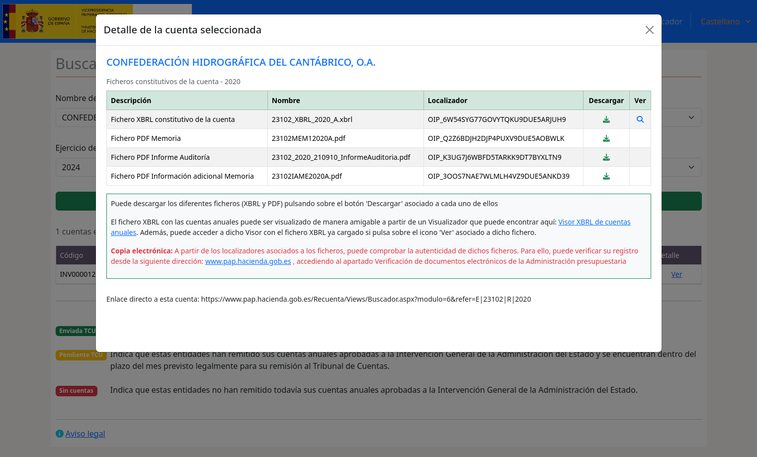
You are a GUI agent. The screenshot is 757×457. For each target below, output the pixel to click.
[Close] (650, 30)
